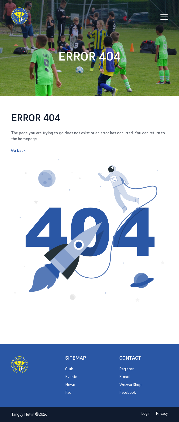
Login (145, 413)
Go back (18, 150)
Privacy (162, 413)
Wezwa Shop (130, 384)
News (70, 384)
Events (71, 376)
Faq (68, 392)
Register (126, 369)
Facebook (127, 392)
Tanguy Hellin (29, 414)
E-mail (124, 376)
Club (69, 369)
